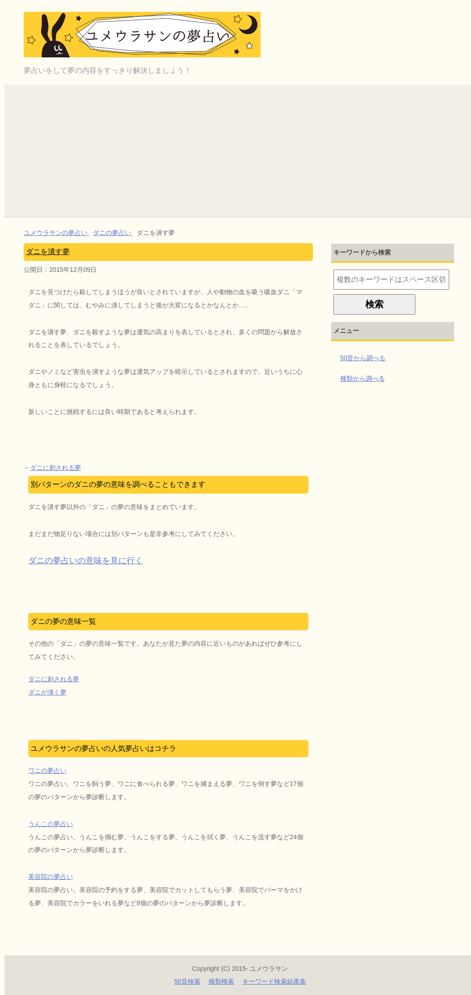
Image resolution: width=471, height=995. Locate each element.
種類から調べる (362, 378)
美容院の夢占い (50, 876)
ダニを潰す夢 (48, 251)
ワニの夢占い (47, 770)
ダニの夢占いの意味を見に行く (85, 560)
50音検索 (187, 981)
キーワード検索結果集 (274, 981)
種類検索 (221, 981)
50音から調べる (363, 358)
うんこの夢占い (50, 823)
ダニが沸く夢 (47, 692)
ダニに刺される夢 (55, 467)
